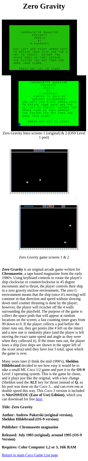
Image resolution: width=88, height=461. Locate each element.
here (39, 399)
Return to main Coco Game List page (30, 455)
